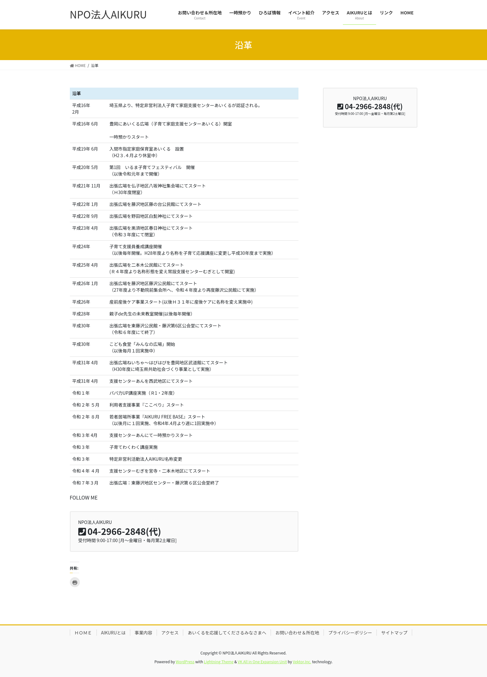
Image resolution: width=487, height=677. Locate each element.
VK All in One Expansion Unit (262, 661)
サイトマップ (394, 632)
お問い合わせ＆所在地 (297, 632)
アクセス (170, 632)
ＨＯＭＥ (83, 632)
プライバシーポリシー (350, 632)
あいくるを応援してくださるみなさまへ (227, 632)
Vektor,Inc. (302, 661)
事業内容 (143, 632)
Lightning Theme (219, 661)
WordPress (185, 661)
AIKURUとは (113, 632)
